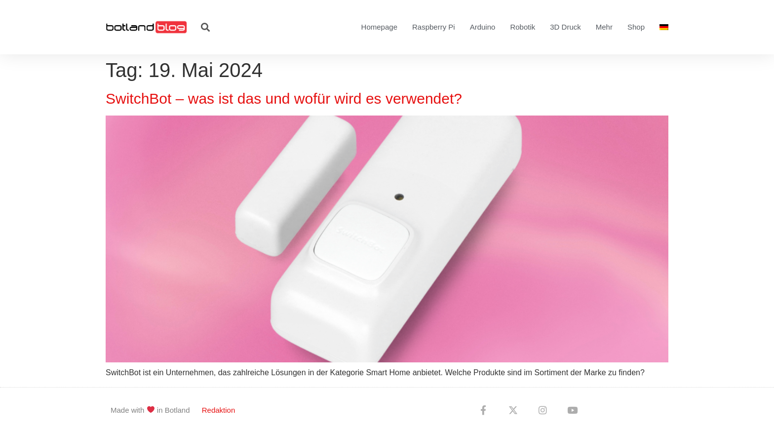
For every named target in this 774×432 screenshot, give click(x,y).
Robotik (522, 27)
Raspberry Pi (433, 27)
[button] (205, 27)
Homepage (379, 27)
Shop (636, 27)
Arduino (483, 27)
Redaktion (218, 410)
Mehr (604, 27)
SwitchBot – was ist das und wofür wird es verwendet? (284, 98)
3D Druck (565, 27)
